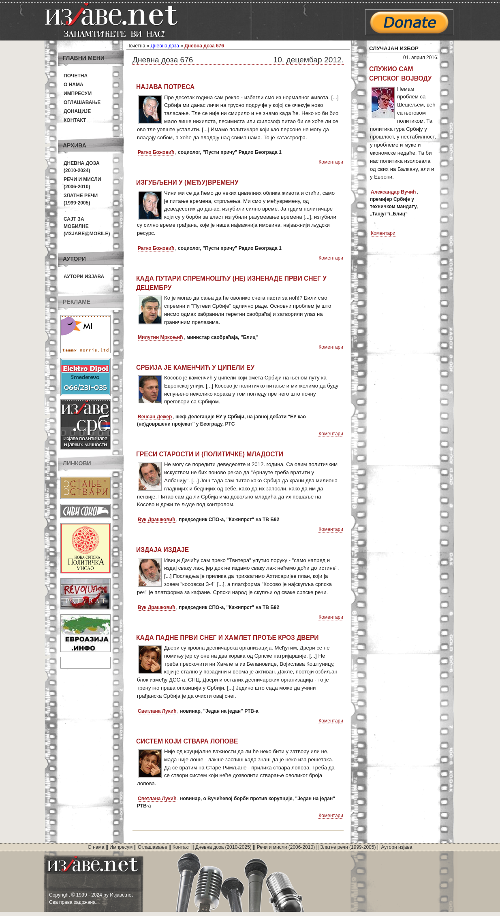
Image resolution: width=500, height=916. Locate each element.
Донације (77, 111)
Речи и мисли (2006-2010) (286, 847)
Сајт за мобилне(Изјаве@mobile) (87, 226)
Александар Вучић (393, 192)
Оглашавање (82, 102)
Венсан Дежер (155, 417)
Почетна (76, 76)
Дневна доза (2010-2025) (223, 847)
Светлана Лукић (157, 711)
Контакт (75, 120)
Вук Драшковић (156, 519)
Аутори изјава (84, 276)
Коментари (330, 162)
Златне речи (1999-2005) (348, 847)
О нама (73, 84)
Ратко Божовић (156, 152)
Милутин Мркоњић (160, 337)
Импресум (78, 93)
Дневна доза (165, 46)
